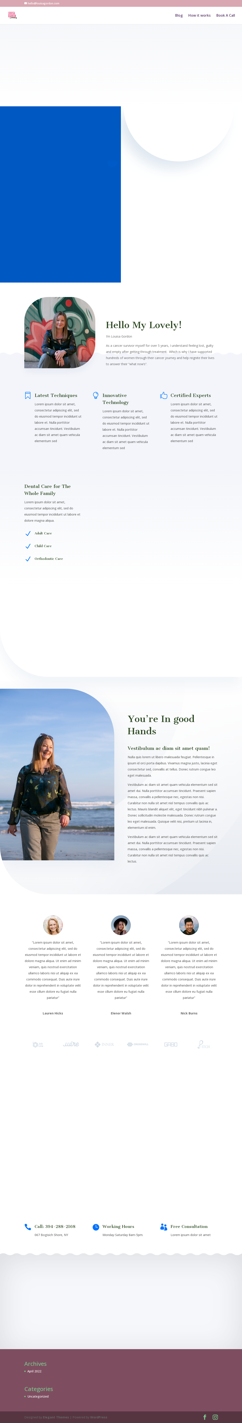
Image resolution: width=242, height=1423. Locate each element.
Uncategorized (38, 1396)
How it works (199, 16)
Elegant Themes (56, 1417)
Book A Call (225, 16)
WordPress (98, 1417)
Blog (179, 16)
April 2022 (34, 1371)
